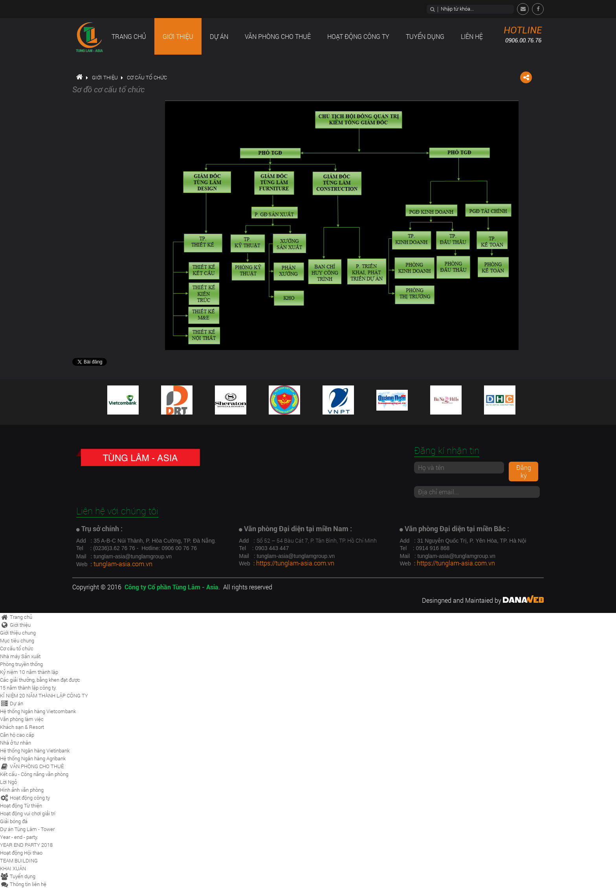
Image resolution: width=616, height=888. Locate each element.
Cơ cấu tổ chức (147, 77)
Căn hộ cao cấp (17, 734)
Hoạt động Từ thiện (21, 805)
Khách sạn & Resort (22, 726)
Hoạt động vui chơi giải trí (27, 813)
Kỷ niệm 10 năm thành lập (29, 671)
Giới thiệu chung (18, 632)
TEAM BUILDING (19, 860)
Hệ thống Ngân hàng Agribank (33, 758)
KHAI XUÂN (13, 868)
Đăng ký (523, 471)
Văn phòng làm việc (22, 719)
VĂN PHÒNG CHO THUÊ (32, 766)
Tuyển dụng (17, 876)
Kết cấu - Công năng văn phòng (34, 774)
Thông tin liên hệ (23, 884)
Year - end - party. (19, 836)
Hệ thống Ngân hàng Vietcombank (38, 711)
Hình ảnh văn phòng (22, 789)
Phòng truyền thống (21, 664)
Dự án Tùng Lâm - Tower (27, 829)
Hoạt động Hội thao (21, 852)
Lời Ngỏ (8, 781)
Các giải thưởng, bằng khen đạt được (40, 679)
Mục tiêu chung (17, 640)
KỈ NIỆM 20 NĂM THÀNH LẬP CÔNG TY (44, 695)
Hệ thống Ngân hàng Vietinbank (35, 750)
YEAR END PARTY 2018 (26, 844)
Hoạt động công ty (25, 797)
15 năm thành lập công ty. (28, 687)
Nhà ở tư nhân (15, 742)
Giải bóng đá (14, 821)
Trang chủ (16, 616)
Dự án (11, 703)
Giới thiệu (105, 77)
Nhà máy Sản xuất (20, 656)
